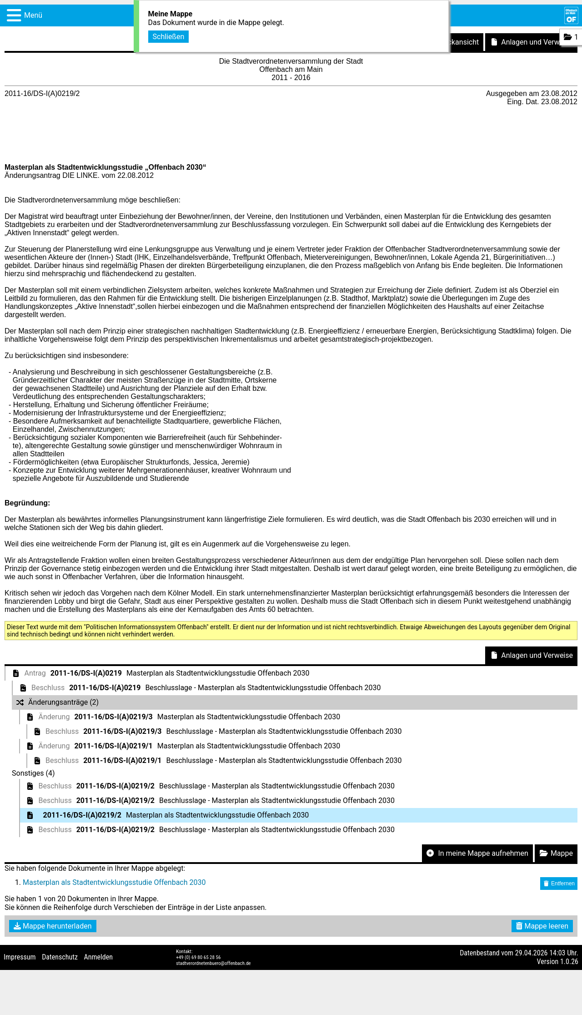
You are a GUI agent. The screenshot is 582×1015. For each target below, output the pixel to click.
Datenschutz (60, 957)
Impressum (20, 957)
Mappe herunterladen (53, 926)
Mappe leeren (542, 926)
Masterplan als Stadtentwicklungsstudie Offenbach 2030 (114, 882)
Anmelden (98, 957)
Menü (33, 15)
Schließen (169, 36)
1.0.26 (569, 961)
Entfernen (559, 883)
